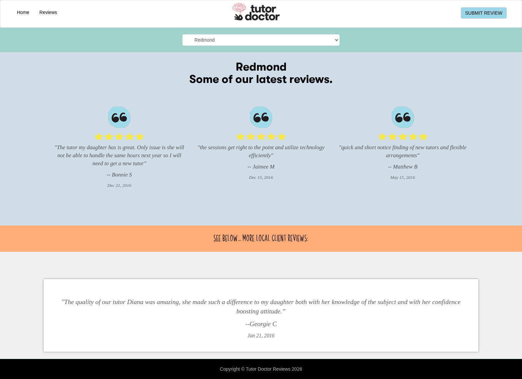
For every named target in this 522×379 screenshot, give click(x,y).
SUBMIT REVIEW (483, 13)
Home (23, 12)
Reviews (48, 12)
